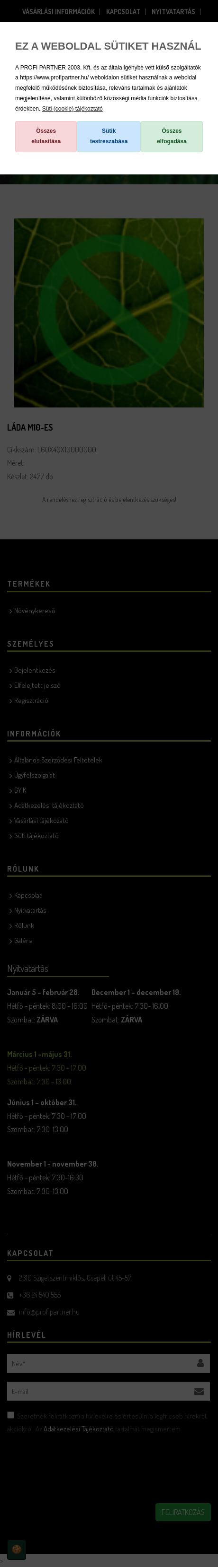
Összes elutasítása (46, 136)
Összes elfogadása (172, 136)
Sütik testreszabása (108, 136)
